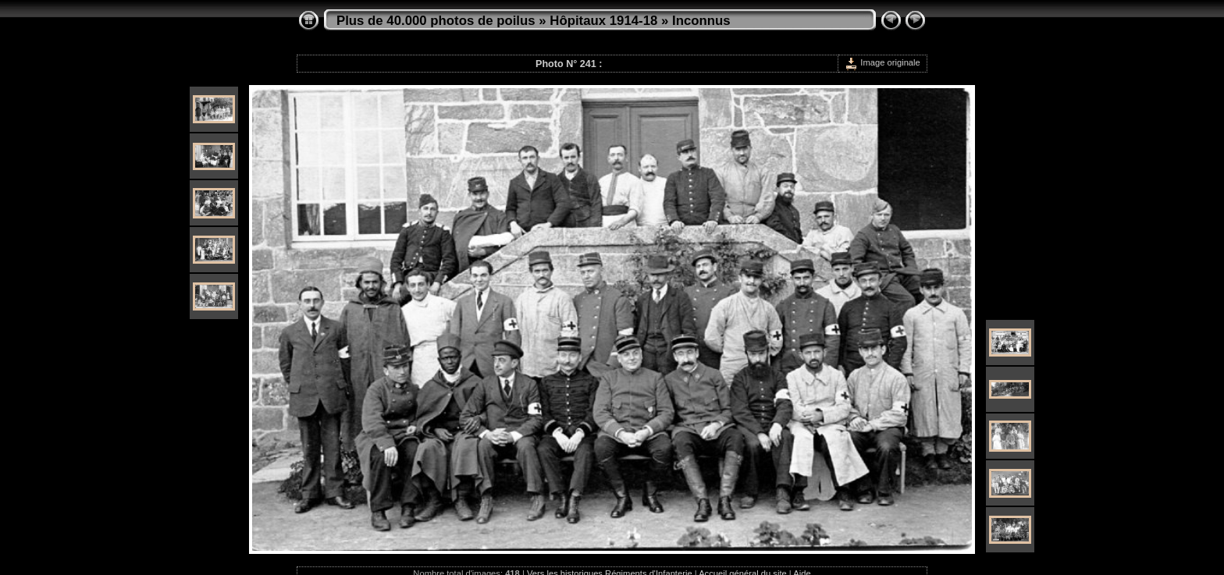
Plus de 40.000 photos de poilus (436, 20)
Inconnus (701, 20)
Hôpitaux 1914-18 (603, 20)
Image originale (882, 62)
